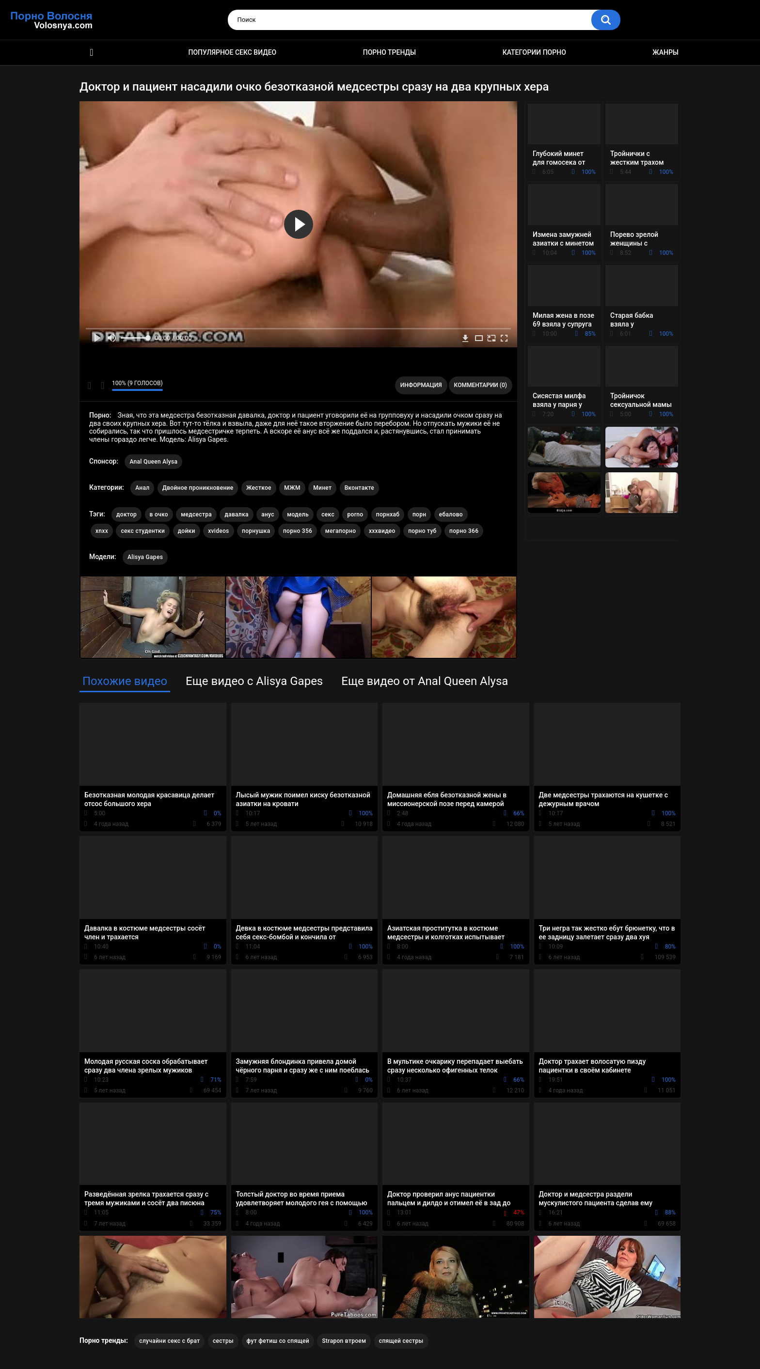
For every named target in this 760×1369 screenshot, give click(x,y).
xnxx (101, 531)
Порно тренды (389, 52)
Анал (142, 487)
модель (298, 514)
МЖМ (292, 487)
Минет (322, 487)
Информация (421, 385)
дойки (186, 531)
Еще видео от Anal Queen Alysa (424, 681)
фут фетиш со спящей (278, 1341)
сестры (223, 1341)
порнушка (256, 531)
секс (327, 514)
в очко (159, 514)
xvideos (218, 531)
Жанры (665, 52)
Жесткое (258, 487)
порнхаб (388, 514)
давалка (236, 514)
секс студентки (143, 531)
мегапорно (340, 531)
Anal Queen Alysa (153, 461)
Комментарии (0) (480, 385)
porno (355, 514)
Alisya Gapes (145, 557)
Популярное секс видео (233, 52)
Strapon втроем (344, 1341)
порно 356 (297, 531)
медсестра (196, 514)
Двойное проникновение (198, 487)
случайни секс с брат (169, 1341)
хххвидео (382, 531)
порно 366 (463, 531)
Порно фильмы (91, 52)
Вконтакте (359, 487)
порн (419, 514)
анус (267, 514)
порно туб (422, 531)
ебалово (451, 514)
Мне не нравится (102, 385)
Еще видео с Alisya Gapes (254, 681)
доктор (126, 514)
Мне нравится (89, 385)
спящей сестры (401, 1341)
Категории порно (534, 52)
